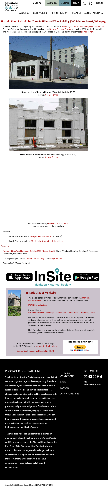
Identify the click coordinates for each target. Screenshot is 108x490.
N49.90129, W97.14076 (58, 223)
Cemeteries (73, 312)
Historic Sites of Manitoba (16, 21)
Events (87, 13)
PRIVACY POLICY (41, 485)
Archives (98, 13)
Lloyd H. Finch (87, 32)
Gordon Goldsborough (35, 258)
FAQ (52, 351)
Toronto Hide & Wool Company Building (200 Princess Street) (29, 251)
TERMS (51, 485)
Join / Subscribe (69, 393)
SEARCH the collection (37, 305)
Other (92, 312)
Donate (65, 3)
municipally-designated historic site (89, 26)
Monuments (61, 312)
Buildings (50, 312)
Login (99, 3)
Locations (84, 312)
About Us (24, 13)
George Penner (51, 95)
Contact (38, 3)
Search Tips (22, 351)
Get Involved (40, 13)
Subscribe (52, 3)
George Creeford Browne (60, 29)
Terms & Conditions (67, 374)
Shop (76, 3)
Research (76, 13)
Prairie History (59, 13)
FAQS (63, 381)
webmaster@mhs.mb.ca (46, 346)
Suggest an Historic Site (39, 351)
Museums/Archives (36, 312)
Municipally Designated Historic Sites (46, 241)
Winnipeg (100, 21)
